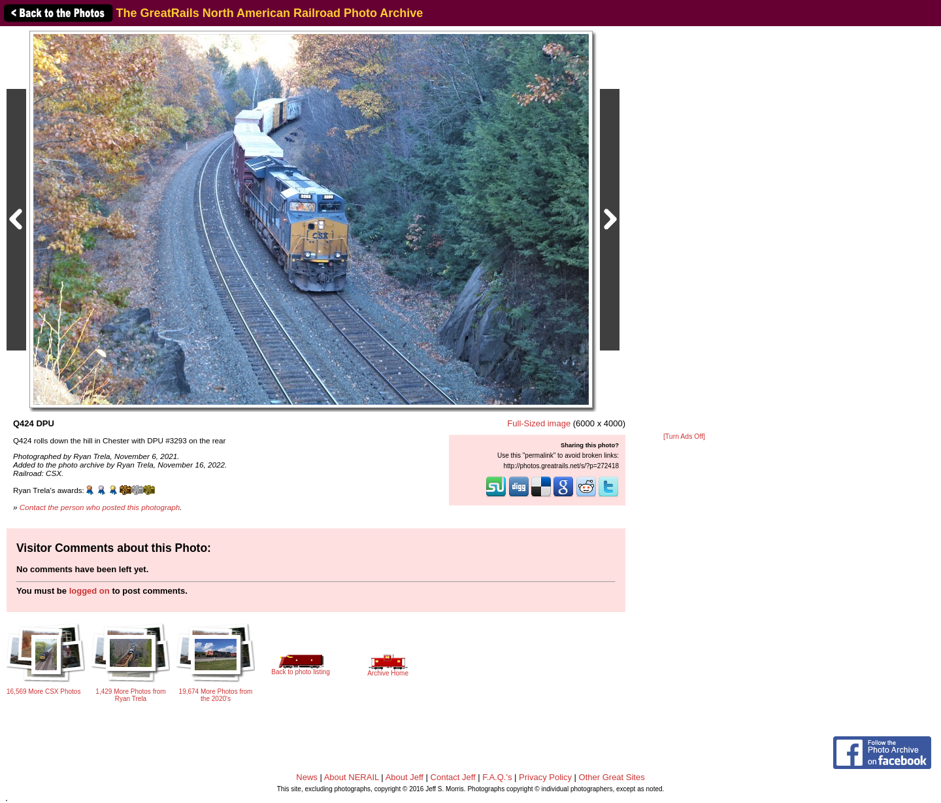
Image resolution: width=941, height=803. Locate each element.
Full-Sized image (538, 423)
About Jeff (404, 777)
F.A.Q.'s (497, 777)
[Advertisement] (684, 230)
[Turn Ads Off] (684, 436)
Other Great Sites (612, 777)
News (307, 777)
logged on (89, 591)
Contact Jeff (453, 777)
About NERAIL (351, 777)
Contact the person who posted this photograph (100, 507)
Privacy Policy (545, 777)
